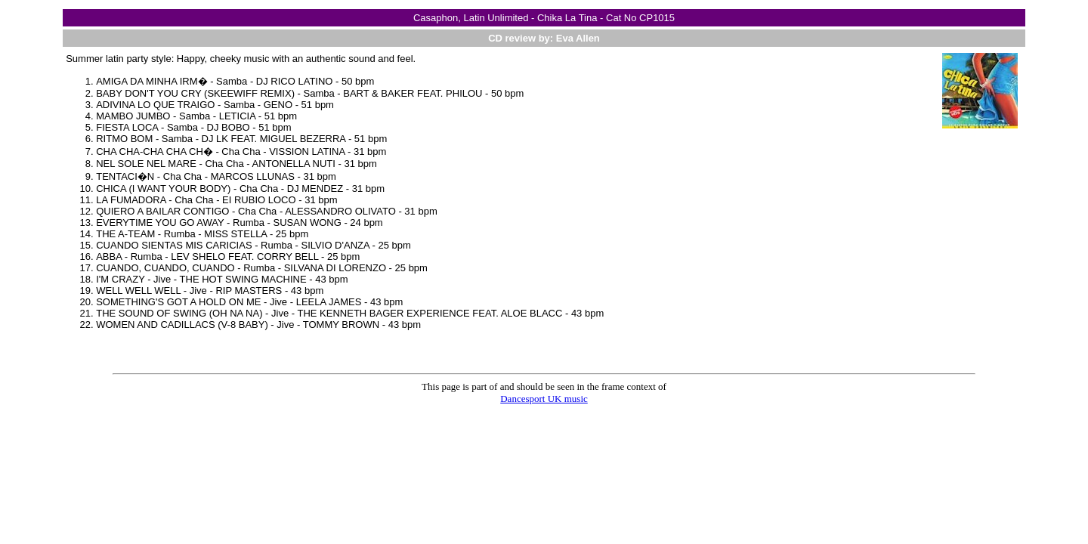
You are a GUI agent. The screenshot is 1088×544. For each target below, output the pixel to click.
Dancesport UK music (544, 398)
